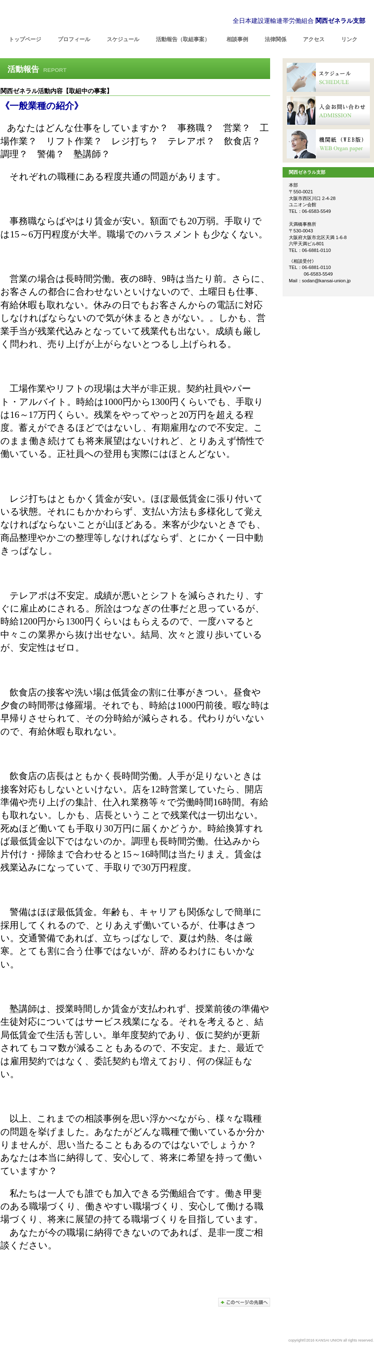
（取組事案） (183, 39)
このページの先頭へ (244, 1302)
